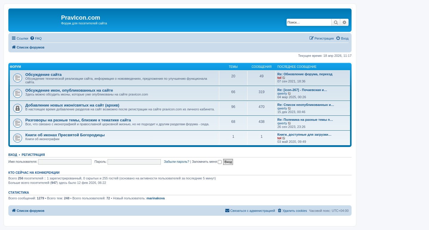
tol (279, 77)
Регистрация (33, 155)
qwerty (282, 93)
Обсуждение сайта (43, 74)
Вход (12, 155)
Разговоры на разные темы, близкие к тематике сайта (78, 120)
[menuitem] (36, 38)
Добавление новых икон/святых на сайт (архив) (72, 105)
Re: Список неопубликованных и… (305, 105)
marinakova (156, 198)
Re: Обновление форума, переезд (304, 74)
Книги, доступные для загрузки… (304, 134)
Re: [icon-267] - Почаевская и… (302, 90)
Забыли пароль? (176, 161)
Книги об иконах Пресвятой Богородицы (65, 135)
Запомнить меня (207, 161)
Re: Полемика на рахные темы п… (305, 119)
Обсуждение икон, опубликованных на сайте (69, 90)
